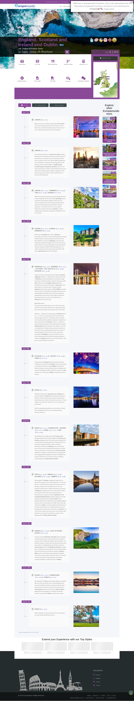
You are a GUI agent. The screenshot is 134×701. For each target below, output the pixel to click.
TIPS (109, 695)
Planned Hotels (40, 105)
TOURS (103, 695)
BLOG (70, 1)
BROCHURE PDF (66, 6)
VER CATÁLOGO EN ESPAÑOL (48, 1)
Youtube (96, 685)
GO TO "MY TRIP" (61, 1)
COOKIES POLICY (111, 698)
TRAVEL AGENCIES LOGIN (75, 698)
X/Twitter (96, 682)
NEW (59, 6)
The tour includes (57, 105)
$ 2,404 (111, 52)
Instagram (97, 678)
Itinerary (24, 105)
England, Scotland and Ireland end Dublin (42, 42)
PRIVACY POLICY (99, 698)
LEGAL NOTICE (88, 698)
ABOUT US (96, 695)
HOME (89, 695)
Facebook (97, 675)
